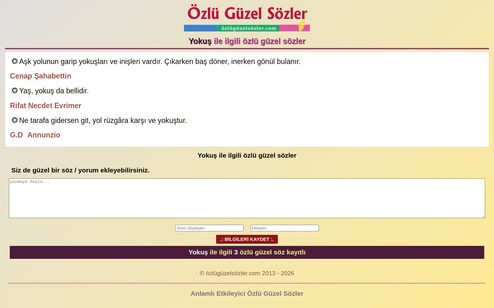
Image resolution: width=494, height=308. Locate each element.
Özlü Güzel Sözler (247, 16)
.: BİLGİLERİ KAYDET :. (247, 239)
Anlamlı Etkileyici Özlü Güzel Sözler (247, 293)
